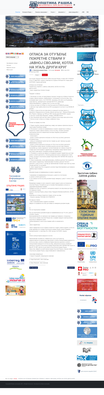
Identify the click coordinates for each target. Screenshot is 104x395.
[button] (74, 5)
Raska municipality (45, 383)
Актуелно (57, 70)
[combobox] (85, 105)
